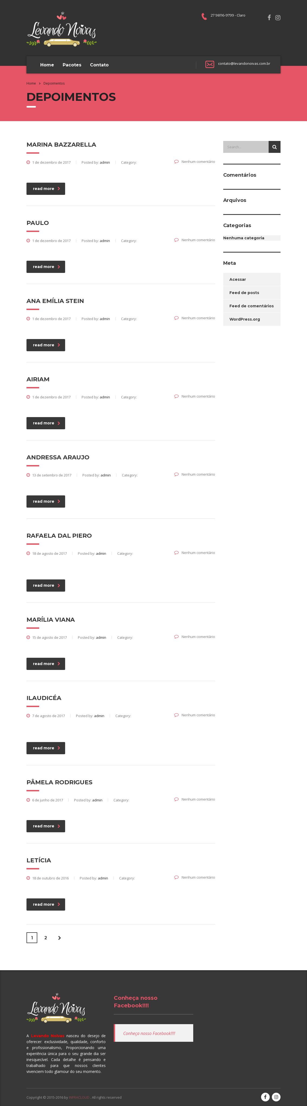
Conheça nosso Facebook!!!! (149, 1033)
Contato (99, 64)
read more (46, 188)
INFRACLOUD (79, 1097)
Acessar (237, 279)
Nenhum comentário (194, 161)
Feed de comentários (251, 306)
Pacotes (72, 64)
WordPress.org (244, 319)
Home (47, 64)
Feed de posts (244, 292)
